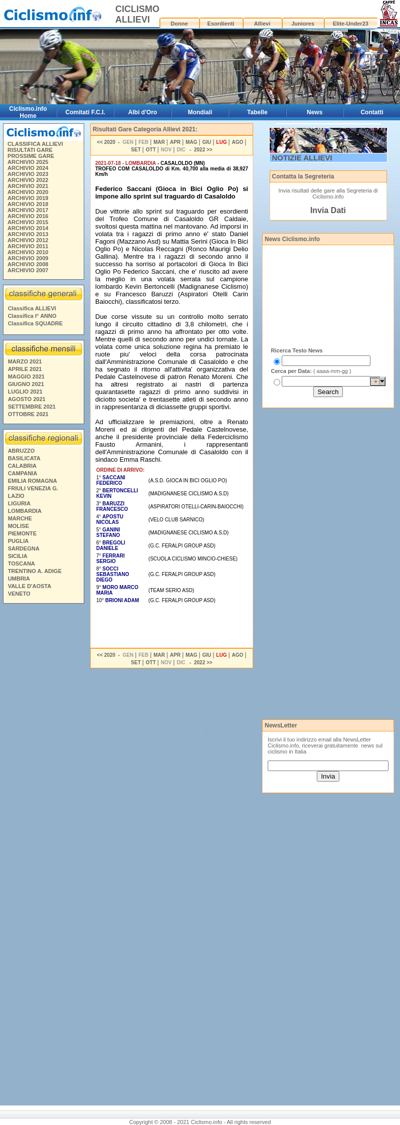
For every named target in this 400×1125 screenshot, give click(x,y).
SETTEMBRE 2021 (32, 407)
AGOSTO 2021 (27, 399)
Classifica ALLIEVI (32, 308)
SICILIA (18, 556)
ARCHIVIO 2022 (28, 180)
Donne (179, 24)
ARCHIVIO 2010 (28, 252)
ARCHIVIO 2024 (28, 168)
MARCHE (20, 518)
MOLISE (18, 526)
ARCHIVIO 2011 (28, 246)
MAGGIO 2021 (26, 376)
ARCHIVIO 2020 (28, 192)
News (314, 112)
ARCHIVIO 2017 (28, 210)
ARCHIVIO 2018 (28, 204)
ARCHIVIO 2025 (28, 162)
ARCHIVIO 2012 (28, 240)
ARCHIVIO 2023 (28, 174)
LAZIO (16, 496)
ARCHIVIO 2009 (28, 258)
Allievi (262, 24)
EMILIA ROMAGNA (32, 481)
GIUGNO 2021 (26, 384)
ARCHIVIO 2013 (28, 234)
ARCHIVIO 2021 (28, 186)
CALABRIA (22, 466)
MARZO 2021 (25, 361)
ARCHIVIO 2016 (28, 216)
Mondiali (200, 112)
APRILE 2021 (25, 369)
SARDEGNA (24, 548)
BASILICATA (24, 458)
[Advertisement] (43, 760)
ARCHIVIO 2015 (28, 222)
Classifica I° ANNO (32, 316)
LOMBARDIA (25, 511)
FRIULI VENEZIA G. (33, 488)
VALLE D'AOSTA (30, 586)
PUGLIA (18, 541)
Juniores (302, 24)
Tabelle (257, 112)
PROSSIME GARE (31, 156)
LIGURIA (19, 503)
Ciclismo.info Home (28, 112)
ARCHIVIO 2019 (28, 198)
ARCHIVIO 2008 (28, 264)
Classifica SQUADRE (35, 323)
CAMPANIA (22, 473)
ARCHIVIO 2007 (28, 270)
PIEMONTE (22, 533)
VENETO (19, 594)
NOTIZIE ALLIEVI (302, 157)
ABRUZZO (21, 451)
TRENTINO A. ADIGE (35, 571)
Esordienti (221, 24)
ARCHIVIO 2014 (28, 228)
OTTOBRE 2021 (28, 414)
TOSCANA (21, 563)
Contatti (371, 112)
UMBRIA (19, 579)
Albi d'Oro (142, 112)
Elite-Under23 (350, 24)
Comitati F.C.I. (85, 112)
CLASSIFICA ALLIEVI (35, 144)
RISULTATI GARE (30, 150)
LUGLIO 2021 (25, 392)
